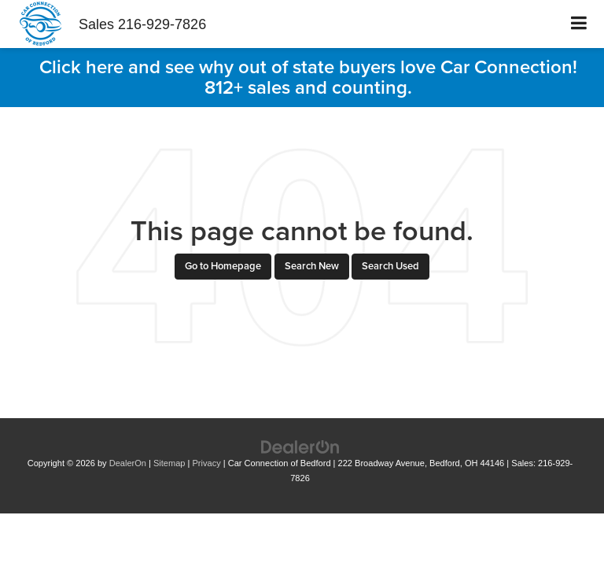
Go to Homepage (223, 265)
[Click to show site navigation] (579, 24)
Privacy (207, 463)
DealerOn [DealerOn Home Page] (127, 463)
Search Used (390, 265)
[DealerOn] (300, 446)
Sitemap (169, 463)
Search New (312, 265)
